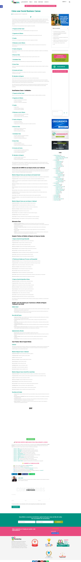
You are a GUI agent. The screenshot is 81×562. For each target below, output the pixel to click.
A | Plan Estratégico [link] (58, 184)
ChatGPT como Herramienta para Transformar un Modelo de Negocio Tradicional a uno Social (60, 41)
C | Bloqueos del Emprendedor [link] (59, 189)
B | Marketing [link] (57, 170)
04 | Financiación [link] (56, 177)
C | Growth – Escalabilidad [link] (59, 172)
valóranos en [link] (55, 533)
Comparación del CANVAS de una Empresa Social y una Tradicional (59, 34)
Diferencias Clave (56, 35)
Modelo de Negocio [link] (29, 465)
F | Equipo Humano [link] (58, 192)
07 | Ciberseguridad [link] (56, 195)
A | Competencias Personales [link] (59, 186)
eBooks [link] (21, 466)
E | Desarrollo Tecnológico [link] (59, 166)
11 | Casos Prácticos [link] (56, 200)
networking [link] (31, 469)
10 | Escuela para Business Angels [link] (58, 198)
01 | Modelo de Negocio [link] (57, 155)
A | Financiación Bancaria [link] (59, 178)
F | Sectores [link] (57, 167)
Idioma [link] (65, 2)
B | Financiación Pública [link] (59, 179)
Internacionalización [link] (60, 174)
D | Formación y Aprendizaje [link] (59, 190)
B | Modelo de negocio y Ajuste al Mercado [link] (61, 157)
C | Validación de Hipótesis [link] (59, 158)
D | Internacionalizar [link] (58, 173)
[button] (69, 2)
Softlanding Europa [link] (60, 175)
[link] (1, 6)
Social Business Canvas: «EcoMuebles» (59, 31)
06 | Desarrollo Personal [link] (57, 185)
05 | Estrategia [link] (56, 183)
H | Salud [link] (57, 193)
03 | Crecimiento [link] (56, 168)
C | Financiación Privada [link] (59, 181)
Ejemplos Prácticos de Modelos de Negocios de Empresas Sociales (60, 38)
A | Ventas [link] (57, 169)
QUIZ (54, 44)
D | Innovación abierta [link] (58, 164)
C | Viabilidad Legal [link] (58, 163)
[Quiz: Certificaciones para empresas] (30, 424)
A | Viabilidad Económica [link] (59, 161)
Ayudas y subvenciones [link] (61, 180)
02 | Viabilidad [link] (55, 160)
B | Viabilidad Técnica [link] (58, 162)
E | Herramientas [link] (58, 191)
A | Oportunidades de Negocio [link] (59, 156)
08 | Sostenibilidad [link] (56, 196)
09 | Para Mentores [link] (56, 197)
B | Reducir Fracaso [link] (58, 187)
